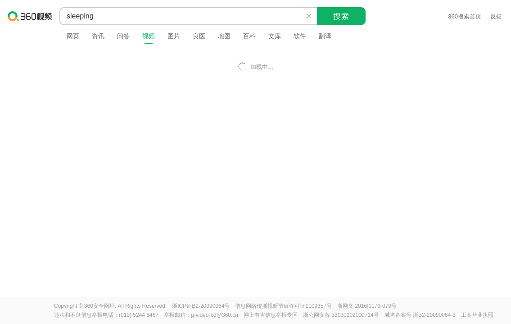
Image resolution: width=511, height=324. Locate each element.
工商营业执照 (477, 315)
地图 (224, 36)
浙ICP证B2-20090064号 (201, 306)
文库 (274, 36)
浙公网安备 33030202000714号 (341, 315)
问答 (123, 36)
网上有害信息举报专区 (271, 315)
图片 (173, 36)
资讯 (98, 36)
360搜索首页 (464, 16)
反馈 (496, 16)
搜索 (341, 16)
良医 (199, 36)
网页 (73, 36)
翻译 (325, 36)
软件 (300, 36)
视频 (148, 36)
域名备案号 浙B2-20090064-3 (420, 315)
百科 (249, 36)
